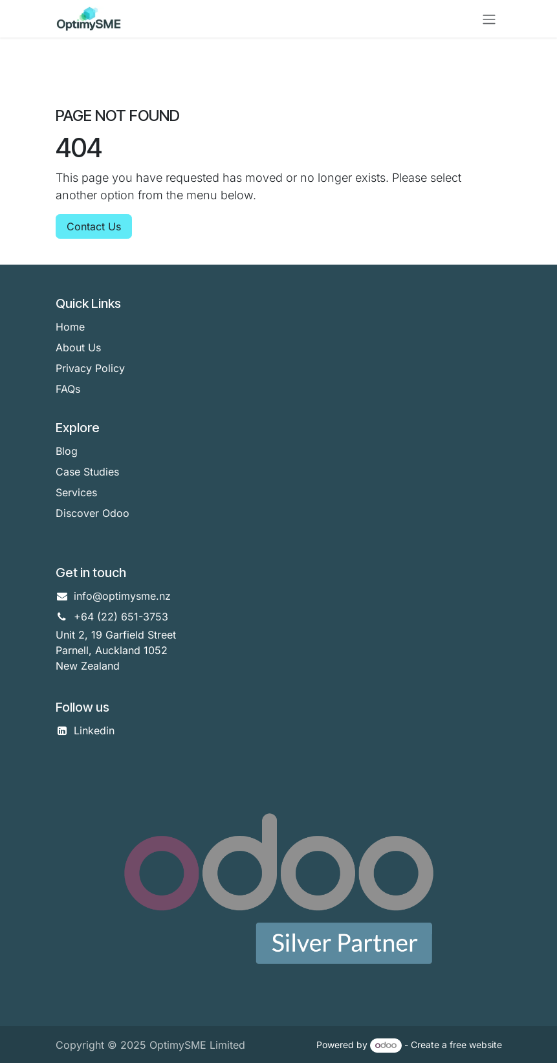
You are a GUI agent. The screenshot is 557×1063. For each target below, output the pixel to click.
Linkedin (94, 730)
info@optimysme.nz (122, 595)
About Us (78, 347)
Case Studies (87, 471)
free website (476, 1044)
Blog (67, 450)
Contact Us (94, 226)
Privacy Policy (90, 368)
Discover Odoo (92, 513)
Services (76, 492)
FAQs (68, 388)
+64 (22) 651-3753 (121, 616)
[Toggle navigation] (489, 18)
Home (70, 326)
